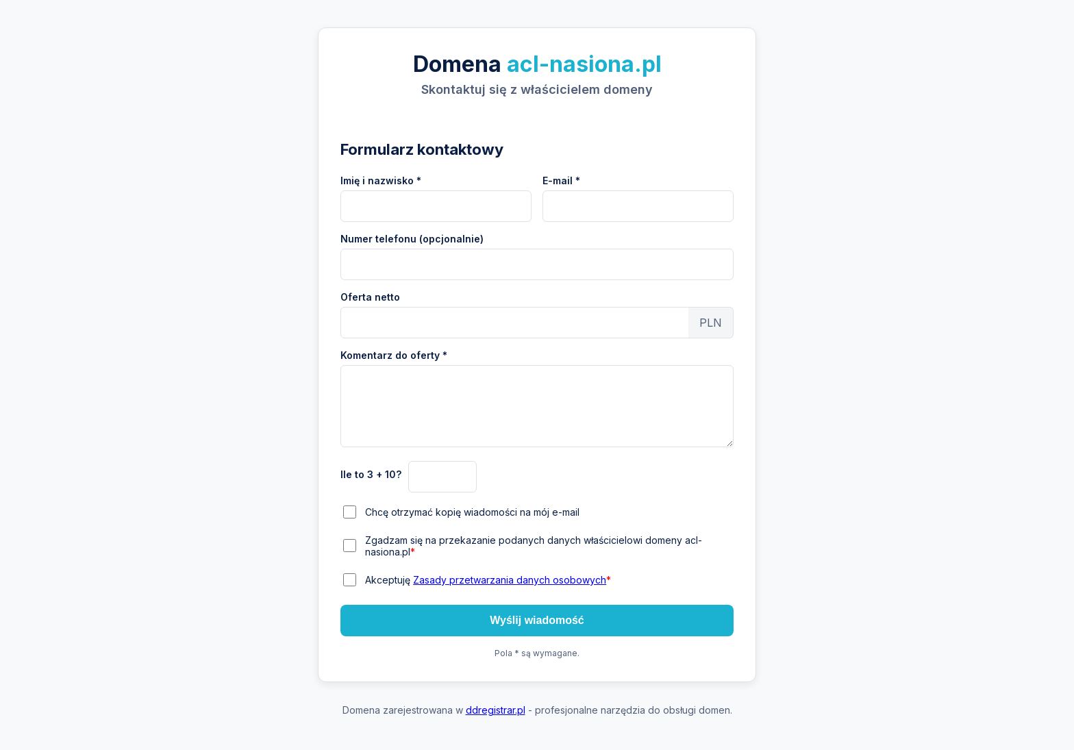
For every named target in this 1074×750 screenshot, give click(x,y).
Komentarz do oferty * (393, 355)
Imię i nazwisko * (380, 180)
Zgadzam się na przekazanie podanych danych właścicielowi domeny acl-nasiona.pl (533, 546)
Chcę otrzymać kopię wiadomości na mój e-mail (472, 512)
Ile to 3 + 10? (370, 474)
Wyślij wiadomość (537, 620)
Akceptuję (488, 580)
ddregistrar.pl (495, 710)
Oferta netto (370, 297)
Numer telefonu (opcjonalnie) (412, 239)
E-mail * (561, 180)
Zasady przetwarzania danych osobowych (509, 580)
